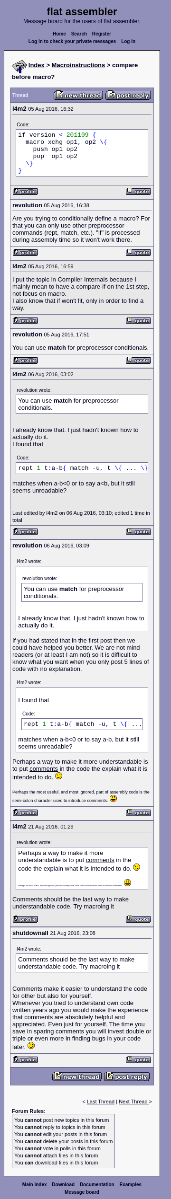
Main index (34, 1184)
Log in (128, 41)
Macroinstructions (78, 65)
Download (63, 1184)
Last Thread (101, 1101)
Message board (82, 1192)
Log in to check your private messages (72, 41)
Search (79, 33)
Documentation (97, 1184)
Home (59, 33)
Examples (130, 1184)
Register (101, 33)
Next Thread (134, 1101)
